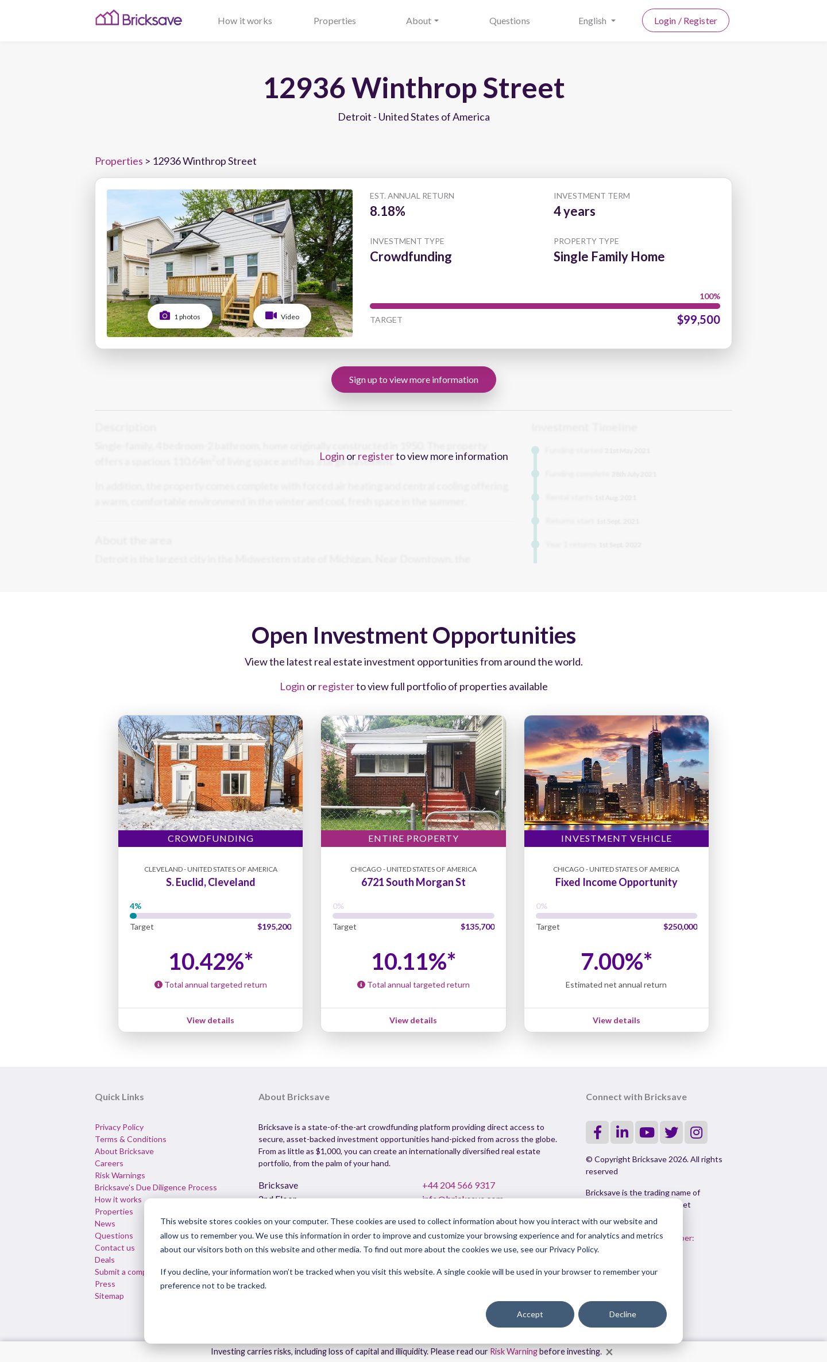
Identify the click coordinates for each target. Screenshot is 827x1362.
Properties (335, 20)
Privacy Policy (119, 1127)
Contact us (115, 1247)
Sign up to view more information (413, 379)
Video (282, 315)
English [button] (593, 20)
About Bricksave (124, 1151)
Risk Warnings (120, 1175)
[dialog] (413, 1271)
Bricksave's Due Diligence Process (156, 1187)
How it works (245, 20)
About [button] (419, 20)
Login (332, 456)
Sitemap (109, 1296)
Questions (509, 20)
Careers (109, 1163)
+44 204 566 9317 (458, 1184)
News (105, 1223)
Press (105, 1284)
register (376, 456)
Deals (105, 1259)
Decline (622, 1314)
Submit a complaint (129, 1271)
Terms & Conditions (131, 1139)
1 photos (180, 315)
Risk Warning (514, 1351)
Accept (530, 1314)
